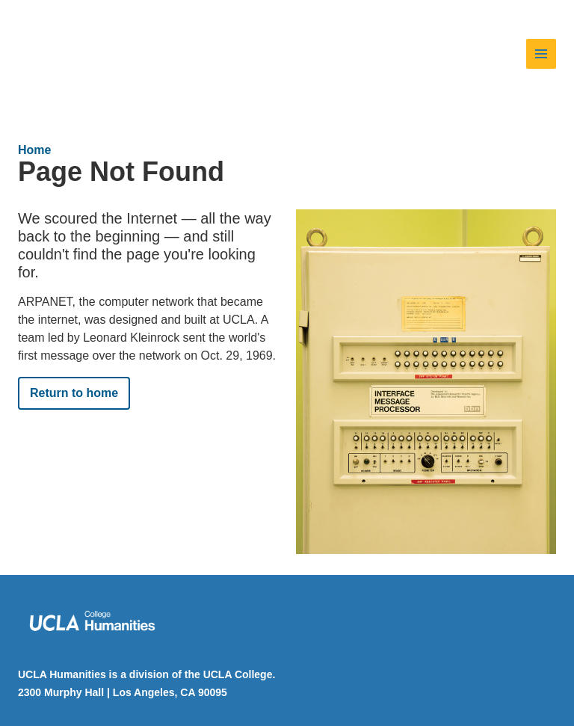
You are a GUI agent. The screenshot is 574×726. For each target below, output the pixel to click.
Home (34, 150)
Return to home (74, 393)
